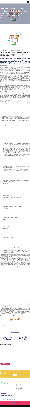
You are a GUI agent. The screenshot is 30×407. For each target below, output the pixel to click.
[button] (15, 375)
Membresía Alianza (19, 385)
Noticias (4, 17)
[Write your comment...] (15, 356)
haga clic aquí (13, 315)
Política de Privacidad (19, 388)
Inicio (1, 17)
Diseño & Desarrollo (15, 405)
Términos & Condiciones (20, 389)
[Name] (7, 350)
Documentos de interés (19, 384)
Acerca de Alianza (19, 382)
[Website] (15, 347)
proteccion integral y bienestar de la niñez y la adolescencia (11, 324)
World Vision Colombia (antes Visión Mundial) (7, 325)
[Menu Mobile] (28, 2)
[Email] (22, 350)
